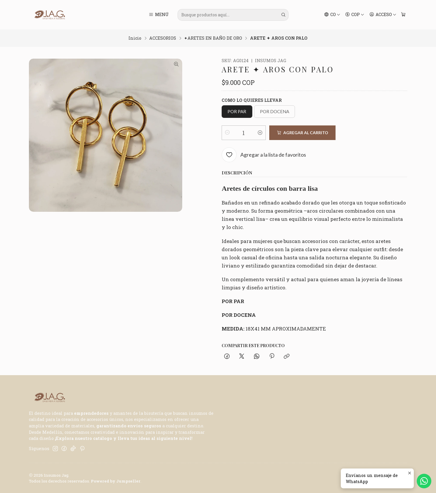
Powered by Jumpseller (115, 481)
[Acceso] (383, 15)
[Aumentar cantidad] (260, 133)
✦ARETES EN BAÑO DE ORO (213, 38)
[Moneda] (355, 15)
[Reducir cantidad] (227, 133)
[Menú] (158, 15)
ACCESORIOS (162, 38)
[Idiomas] (332, 15)
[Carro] (403, 15)
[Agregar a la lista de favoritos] (264, 155)
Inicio (134, 38)
